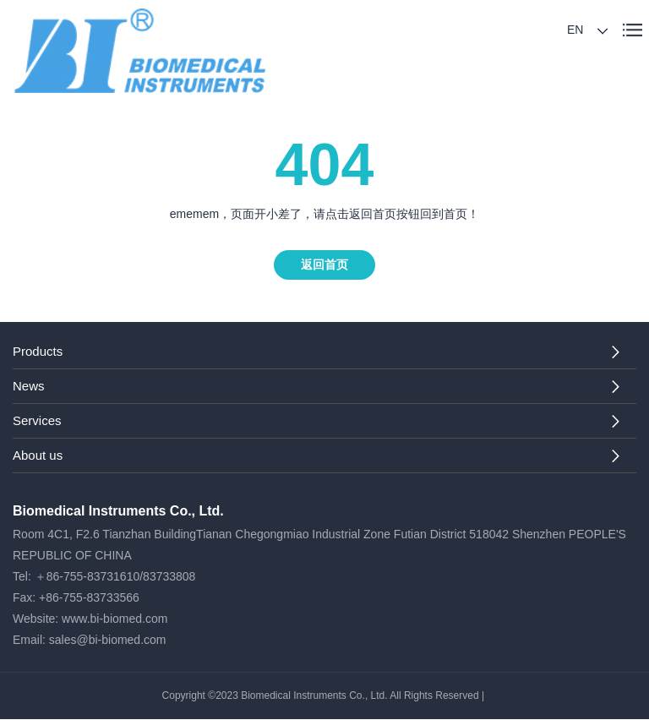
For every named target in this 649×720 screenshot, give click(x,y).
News (29, 386)
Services (37, 420)
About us (38, 455)
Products (38, 351)
